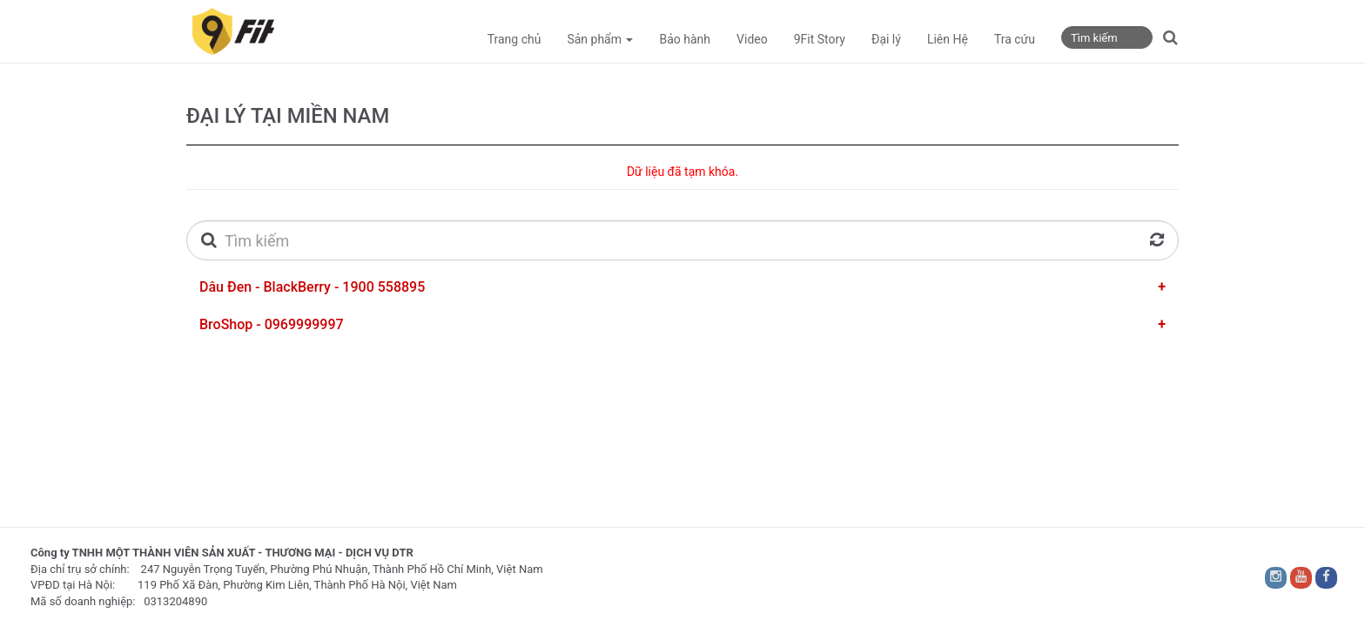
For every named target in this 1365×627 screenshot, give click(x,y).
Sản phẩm (600, 39)
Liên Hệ (947, 39)
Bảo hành (684, 39)
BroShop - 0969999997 (271, 324)
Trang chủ (514, 39)
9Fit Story (819, 39)
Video (752, 39)
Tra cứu (1014, 39)
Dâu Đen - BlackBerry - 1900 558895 (312, 287)
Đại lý (886, 39)
